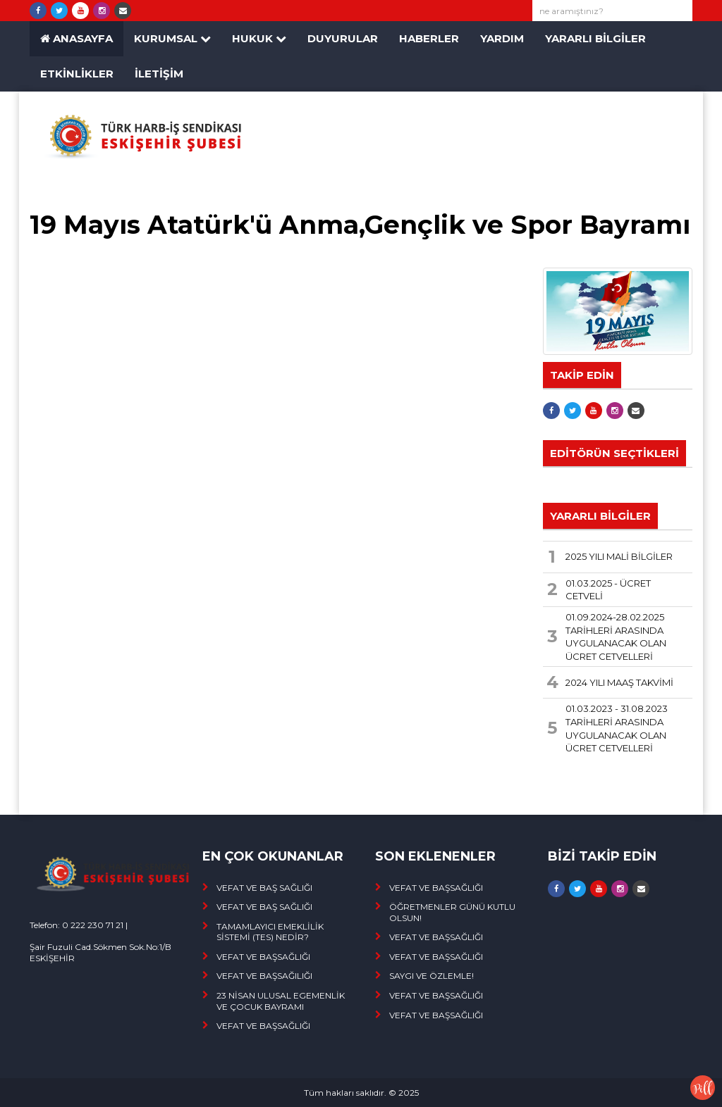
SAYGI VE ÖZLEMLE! (431, 975)
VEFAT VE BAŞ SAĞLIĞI (264, 887)
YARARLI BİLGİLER (595, 38)
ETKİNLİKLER (77, 73)
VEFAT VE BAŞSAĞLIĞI (263, 956)
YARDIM (502, 38)
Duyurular (342, 38)
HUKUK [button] (259, 38)
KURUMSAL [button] (172, 38)
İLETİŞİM (159, 73)
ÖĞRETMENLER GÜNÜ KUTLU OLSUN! (452, 912)
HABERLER (429, 38)
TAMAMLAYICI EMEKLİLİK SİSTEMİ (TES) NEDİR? (270, 932)
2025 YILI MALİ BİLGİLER (619, 556)
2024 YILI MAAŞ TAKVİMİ (619, 682)
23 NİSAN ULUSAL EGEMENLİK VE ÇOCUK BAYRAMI (280, 1001)
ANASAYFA (76, 38)
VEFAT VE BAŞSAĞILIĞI (264, 975)
